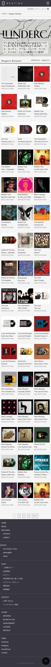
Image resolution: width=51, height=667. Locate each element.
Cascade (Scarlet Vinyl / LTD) (28, 392)
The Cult (37, 308)
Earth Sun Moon (7, 336)
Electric (36, 253)
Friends (4, 225)
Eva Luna (21, 281)
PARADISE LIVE (24, 86)
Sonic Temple (39, 280)
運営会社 (6, 586)
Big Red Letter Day (8, 197)
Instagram (5, 646)
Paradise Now (23, 225)
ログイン (37, 9)
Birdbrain (21, 169)
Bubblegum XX (39, 197)
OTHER (4, 612)
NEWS (3, 527)
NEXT (35, 516)
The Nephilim (6, 280)
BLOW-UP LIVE (9, 620)
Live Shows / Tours (10, 549)
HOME (3, 14)
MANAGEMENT (9, 623)
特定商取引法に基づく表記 (13, 579)
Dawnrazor (22, 114)
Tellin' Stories (22, 308)
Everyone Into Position (26, 364)
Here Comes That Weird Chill (12, 419)
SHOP (3, 564)
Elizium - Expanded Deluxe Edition (13, 253)
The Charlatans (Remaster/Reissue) (14, 392)
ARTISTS (34, 60)
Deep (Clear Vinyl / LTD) (26, 419)
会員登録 (30, 9)
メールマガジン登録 (10, 605)
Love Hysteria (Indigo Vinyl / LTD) (30, 447)
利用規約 (6, 589)
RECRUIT (6, 630)
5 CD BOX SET (23, 502)
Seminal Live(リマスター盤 (11, 142)
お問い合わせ (8, 601)
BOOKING (7, 616)
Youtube (4, 653)
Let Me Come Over (41, 169)
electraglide (7, 553)
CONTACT (5, 597)
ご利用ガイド (8, 568)
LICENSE (6, 627)
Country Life (38, 225)
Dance (3, 502)
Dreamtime (22, 253)
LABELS (44, 60)
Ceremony (5, 308)
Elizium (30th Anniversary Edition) (13, 475)
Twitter (3, 638)
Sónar (5, 556)
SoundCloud (5, 649)
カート (44, 9)
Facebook (5, 642)
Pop (35, 447)
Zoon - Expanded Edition (10, 169)
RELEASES (5, 530)
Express (4, 364)
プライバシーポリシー (11, 582)
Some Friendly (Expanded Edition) (13, 86)
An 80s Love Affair (24, 197)
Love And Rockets (24, 336)
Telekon (37, 86)
